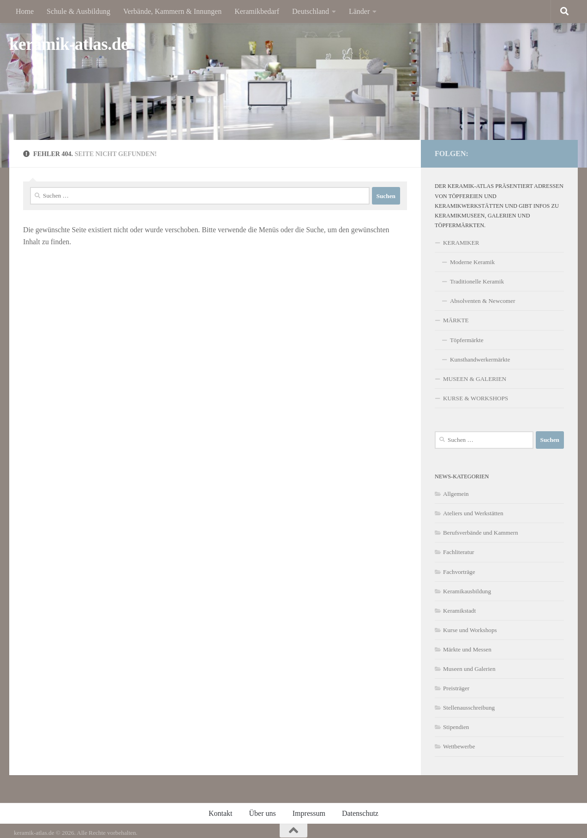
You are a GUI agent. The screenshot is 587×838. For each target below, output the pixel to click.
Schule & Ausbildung (78, 11)
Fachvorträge (459, 571)
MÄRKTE (456, 320)
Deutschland (310, 11)
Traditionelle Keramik (477, 281)
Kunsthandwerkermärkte (480, 359)
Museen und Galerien (469, 668)
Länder (359, 11)
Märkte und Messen (467, 649)
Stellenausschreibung (469, 707)
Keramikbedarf (256, 11)
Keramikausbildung (467, 591)
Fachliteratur (458, 552)
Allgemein (456, 493)
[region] (293, 84)
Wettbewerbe (459, 746)
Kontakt (221, 813)
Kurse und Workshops (470, 630)
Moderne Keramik (472, 262)
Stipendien (456, 726)
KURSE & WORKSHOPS (475, 398)
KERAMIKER (461, 242)
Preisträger (456, 688)
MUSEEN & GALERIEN (474, 378)
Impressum (309, 813)
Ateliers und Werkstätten (473, 513)
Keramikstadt (459, 610)
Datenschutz (360, 813)
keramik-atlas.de (68, 44)
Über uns (262, 813)
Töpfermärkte (467, 340)
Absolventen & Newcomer (482, 300)
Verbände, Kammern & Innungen (172, 11)
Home (25, 11)
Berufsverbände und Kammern (480, 532)
